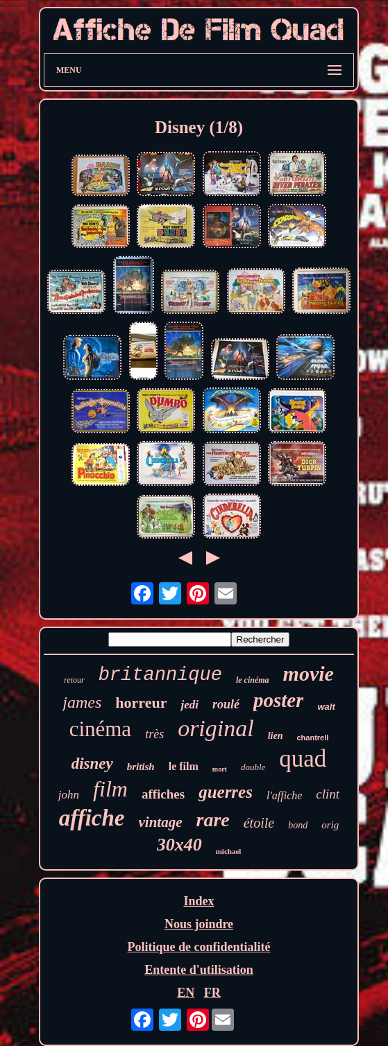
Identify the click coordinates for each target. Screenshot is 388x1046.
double (253, 767)
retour (74, 680)
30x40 (179, 845)
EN (185, 993)
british (141, 766)
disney (92, 763)
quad (302, 758)
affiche (92, 817)
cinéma (100, 729)
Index (198, 901)
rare (213, 819)
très (154, 734)
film (110, 788)
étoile (259, 822)
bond (297, 825)
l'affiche (284, 795)
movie (308, 673)
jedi (189, 704)
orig (330, 824)
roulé (225, 704)
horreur (141, 702)
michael (229, 851)
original (216, 728)
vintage (161, 822)
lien (275, 736)
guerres (226, 792)
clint (327, 794)
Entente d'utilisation (198, 970)
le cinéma (252, 680)
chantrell (313, 737)
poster (278, 700)
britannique (160, 675)
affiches (163, 794)
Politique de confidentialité (199, 947)
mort (219, 769)
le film (184, 766)
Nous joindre (199, 924)
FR (212, 993)
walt (326, 706)
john (68, 794)
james (81, 702)
